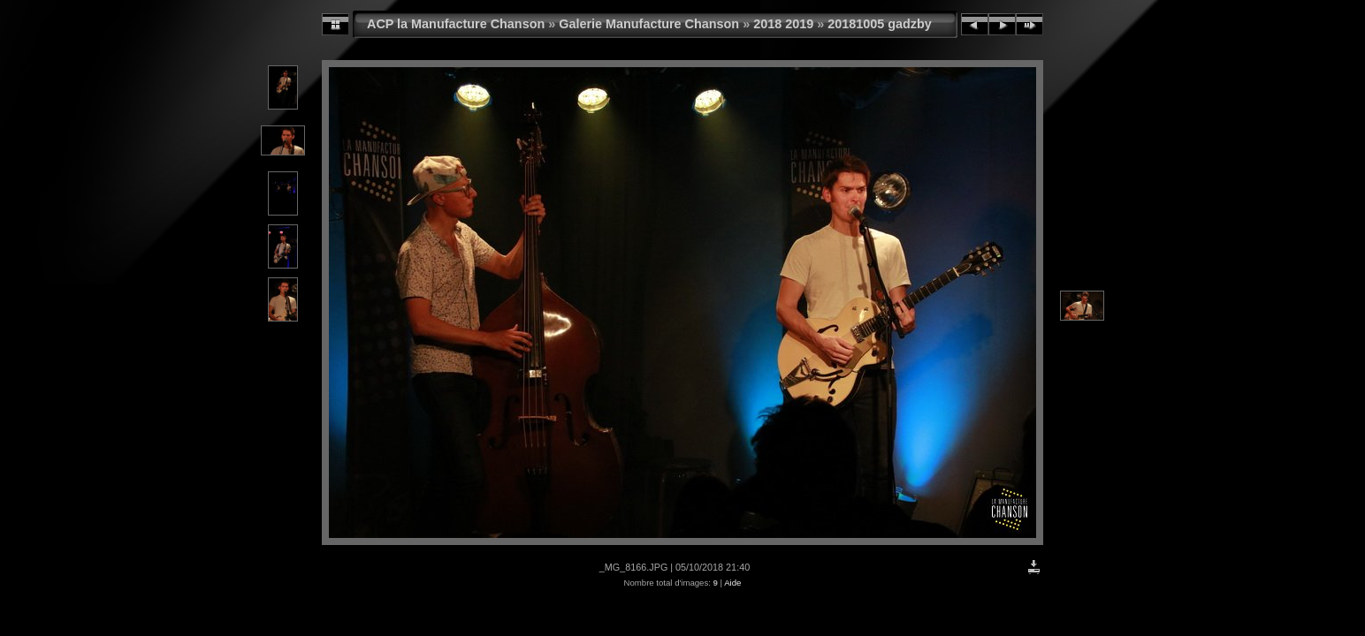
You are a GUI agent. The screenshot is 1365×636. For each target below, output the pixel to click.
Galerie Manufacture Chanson (649, 24)
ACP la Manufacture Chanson (456, 24)
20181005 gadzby (879, 24)
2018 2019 (783, 24)
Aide (732, 582)
